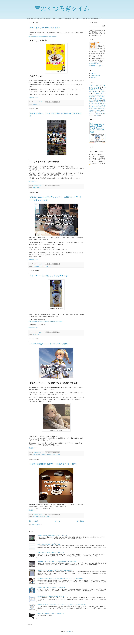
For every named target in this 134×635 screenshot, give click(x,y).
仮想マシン (48, 266)
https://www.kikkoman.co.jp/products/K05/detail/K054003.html (45, 321)
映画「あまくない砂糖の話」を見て (45, 27)
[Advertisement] (97, 194)
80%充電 (101, 108)
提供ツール (94, 77)
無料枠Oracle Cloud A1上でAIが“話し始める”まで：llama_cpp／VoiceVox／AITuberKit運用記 (97, 128)
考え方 (48, 516)
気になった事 (36, 104)
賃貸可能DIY (99, 113)
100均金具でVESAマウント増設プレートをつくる (51, 552)
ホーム (57, 521)
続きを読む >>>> (33, 97)
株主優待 (97, 115)
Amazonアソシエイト (94, 110)
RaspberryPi (100, 95)
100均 (103, 91)
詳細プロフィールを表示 (95, 66)
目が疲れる (98, 100)
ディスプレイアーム (100, 105)
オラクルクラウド (37, 454)
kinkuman (101, 42)
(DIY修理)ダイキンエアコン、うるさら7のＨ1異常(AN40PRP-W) (55, 570)
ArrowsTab (92, 95)
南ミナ (95, 108)
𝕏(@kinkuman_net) (94, 63)
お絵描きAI (45, 454)
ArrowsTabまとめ (95, 75)
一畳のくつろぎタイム (59, 8)
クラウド (50, 454)
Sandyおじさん (98, 98)
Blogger (69, 631)
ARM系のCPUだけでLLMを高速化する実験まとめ (51, 596)
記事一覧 (93, 73)
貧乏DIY (91, 96)
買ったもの (94, 85)
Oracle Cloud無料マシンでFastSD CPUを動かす (49, 344)
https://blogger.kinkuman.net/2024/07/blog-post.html (42, 36)
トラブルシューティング (39, 266)
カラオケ (93, 106)
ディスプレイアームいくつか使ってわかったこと (51, 613)
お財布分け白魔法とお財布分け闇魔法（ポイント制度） (54, 464)
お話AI (93, 101)
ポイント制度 (36, 516)
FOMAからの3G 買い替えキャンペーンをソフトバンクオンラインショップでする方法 (60, 578)
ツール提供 (99, 112)
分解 (97, 103)
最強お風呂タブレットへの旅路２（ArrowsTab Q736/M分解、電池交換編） (57, 561)
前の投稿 (80, 521)
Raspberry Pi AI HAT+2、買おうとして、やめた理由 (51, 587)
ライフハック (97, 93)
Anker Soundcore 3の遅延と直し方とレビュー (49, 544)
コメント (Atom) (36, 524)
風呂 (104, 100)
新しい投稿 (33, 521)
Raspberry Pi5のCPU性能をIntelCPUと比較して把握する (52, 535)
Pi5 (103, 110)
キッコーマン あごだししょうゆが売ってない (49, 276)
